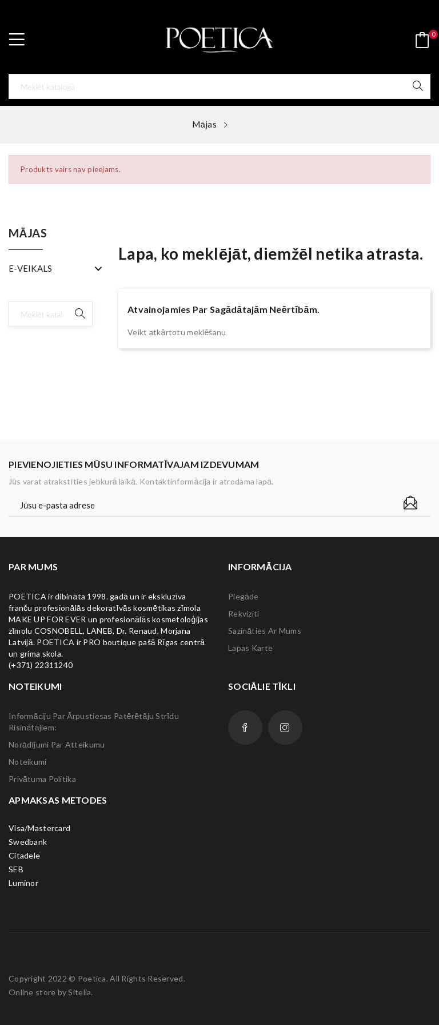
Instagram (285, 727)
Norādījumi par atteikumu (57, 744)
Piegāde (243, 596)
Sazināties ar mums (264, 630)
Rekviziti (244, 613)
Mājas (28, 233)
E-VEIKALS (31, 268)
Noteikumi (28, 761)
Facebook (245, 727)
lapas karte (250, 648)
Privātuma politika (42, 779)
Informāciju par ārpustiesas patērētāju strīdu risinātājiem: (94, 721)
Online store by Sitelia (50, 992)
